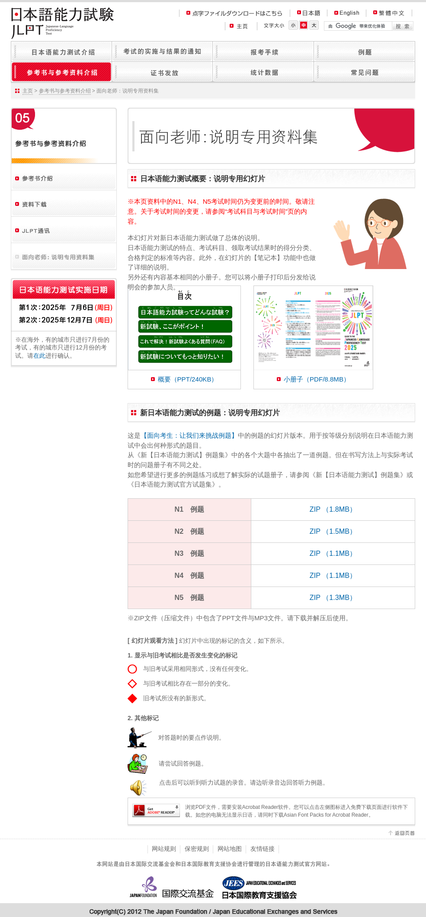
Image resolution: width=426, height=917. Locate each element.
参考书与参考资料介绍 (65, 91)
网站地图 (230, 848)
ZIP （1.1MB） (333, 553)
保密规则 (197, 848)
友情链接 (262, 848)
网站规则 (164, 848)
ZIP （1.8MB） (333, 509)
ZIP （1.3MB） (333, 597)
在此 (39, 355)
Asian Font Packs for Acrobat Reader (326, 815)
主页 (27, 91)
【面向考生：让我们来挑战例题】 (189, 435)
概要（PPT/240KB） (188, 379)
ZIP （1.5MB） (333, 531)
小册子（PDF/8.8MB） (317, 379)
